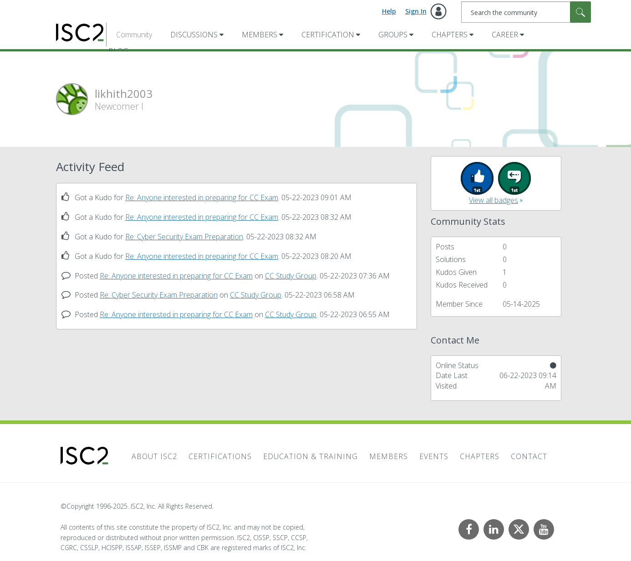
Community (134, 35)
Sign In (416, 11)
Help (389, 11)
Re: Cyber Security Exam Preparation (184, 237)
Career (505, 35)
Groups (392, 35)
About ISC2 (154, 456)
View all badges (493, 200)
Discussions (194, 35)
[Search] (526, 12)
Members (259, 35)
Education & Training (310, 456)
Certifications (220, 456)
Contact (529, 456)
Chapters (450, 35)
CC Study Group (290, 276)
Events (433, 456)
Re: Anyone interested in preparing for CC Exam (201, 197)
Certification (327, 35)
